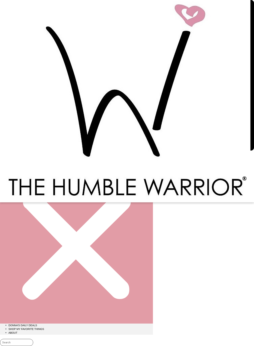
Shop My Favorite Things (26, 328)
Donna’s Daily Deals (23, 325)
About (13, 332)
